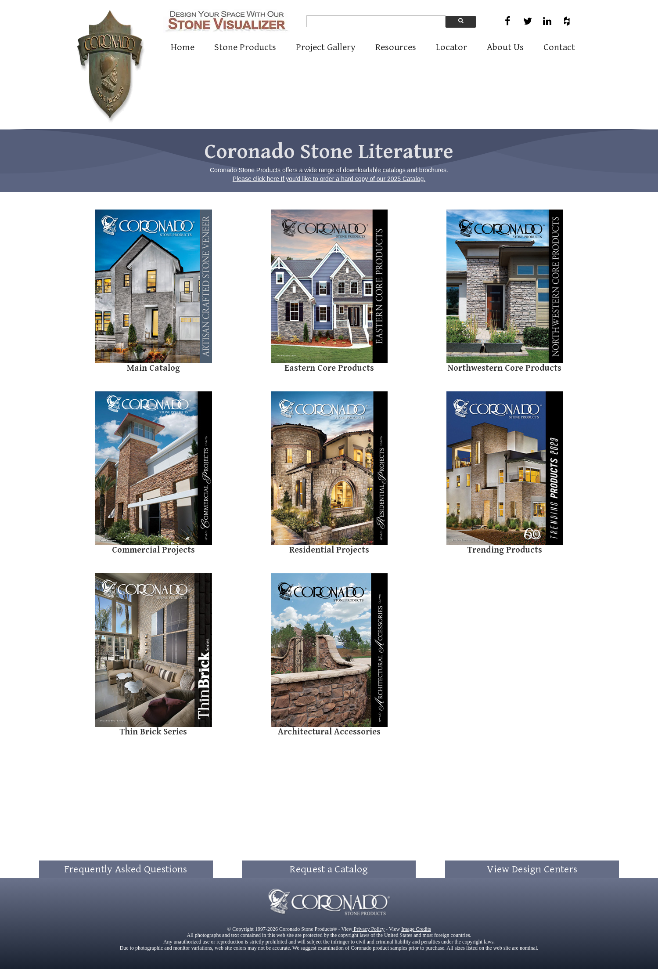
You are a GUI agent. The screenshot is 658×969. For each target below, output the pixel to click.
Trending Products (504, 550)
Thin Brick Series (153, 732)
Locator (451, 47)
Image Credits (416, 929)
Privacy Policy (368, 929)
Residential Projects (329, 550)
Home (182, 47)
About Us (505, 47)
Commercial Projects (153, 550)
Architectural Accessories (329, 732)
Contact (559, 47)
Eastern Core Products (329, 368)
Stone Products (245, 47)
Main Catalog (153, 368)
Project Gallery (326, 47)
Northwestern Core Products (504, 368)
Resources (395, 47)
